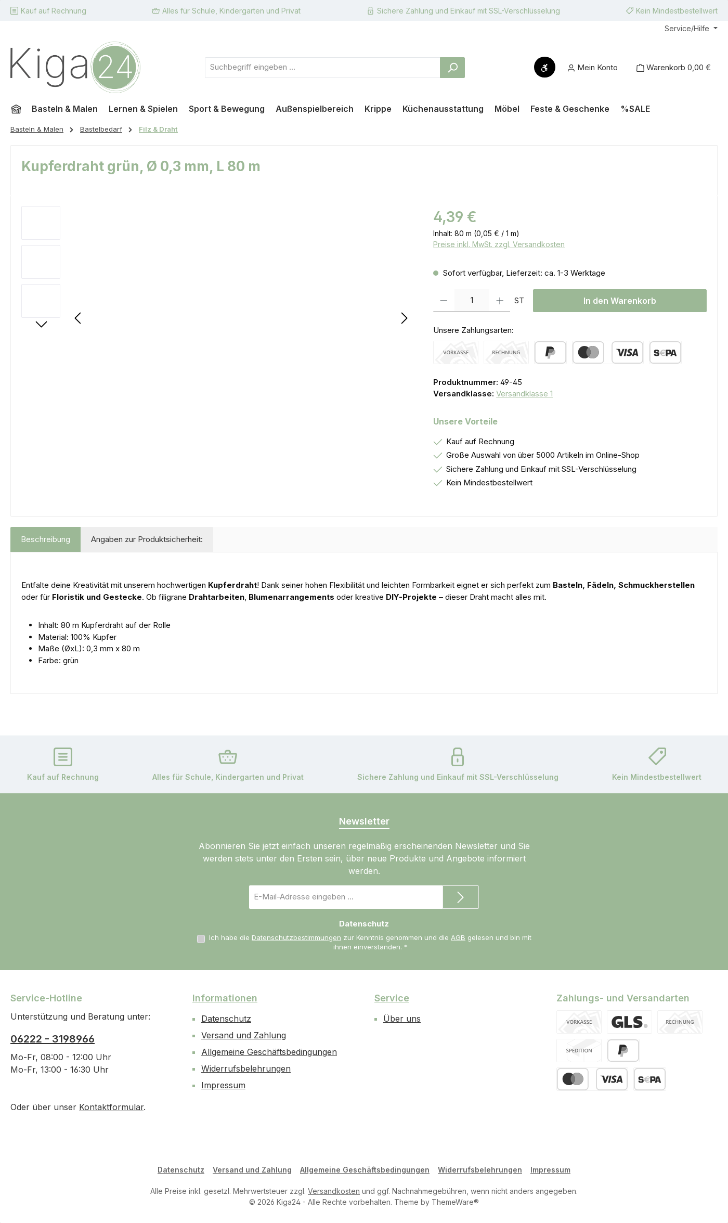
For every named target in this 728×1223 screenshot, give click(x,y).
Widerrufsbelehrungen (246, 1068)
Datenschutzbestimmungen (296, 937)
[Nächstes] (404, 318)
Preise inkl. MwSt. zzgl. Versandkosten (499, 244)
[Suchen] (452, 67)
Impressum (223, 1085)
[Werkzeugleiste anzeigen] (544, 67)
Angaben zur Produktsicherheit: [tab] (147, 539)
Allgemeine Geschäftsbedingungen (269, 1052)
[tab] (45, 539)
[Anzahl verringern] (443, 300)
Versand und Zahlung (243, 1035)
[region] (217, 318)
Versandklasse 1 (524, 393)
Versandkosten (334, 1191)
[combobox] (322, 67)
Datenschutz (226, 1018)
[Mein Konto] (593, 67)
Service (391, 998)
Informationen (224, 998)
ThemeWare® (455, 1202)
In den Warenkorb (619, 300)
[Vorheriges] (78, 318)
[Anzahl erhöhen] (500, 300)
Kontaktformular (111, 1107)
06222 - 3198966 (52, 1039)
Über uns (402, 1018)
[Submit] (461, 897)
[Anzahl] (472, 300)
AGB (458, 937)
